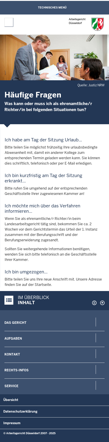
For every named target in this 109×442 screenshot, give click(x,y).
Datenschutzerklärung (20, 411)
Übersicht (10, 400)
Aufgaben (13, 339)
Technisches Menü (52, 7)
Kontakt (12, 354)
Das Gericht (15, 323)
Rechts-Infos (16, 370)
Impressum (11, 423)
